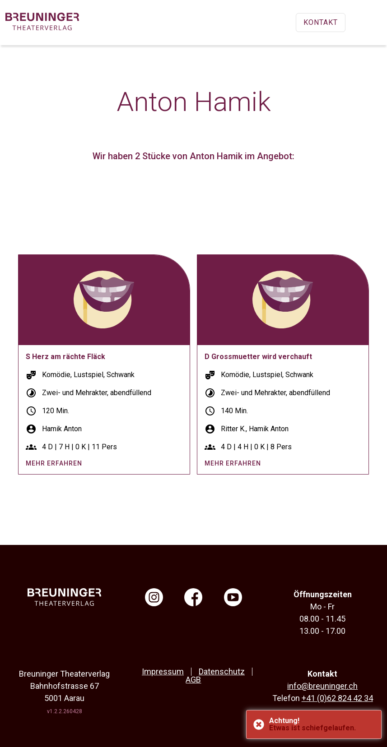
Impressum (163, 671)
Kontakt (320, 22)
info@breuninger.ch (322, 686)
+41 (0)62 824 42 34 (337, 698)
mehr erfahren (54, 463)
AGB (193, 679)
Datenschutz (222, 671)
